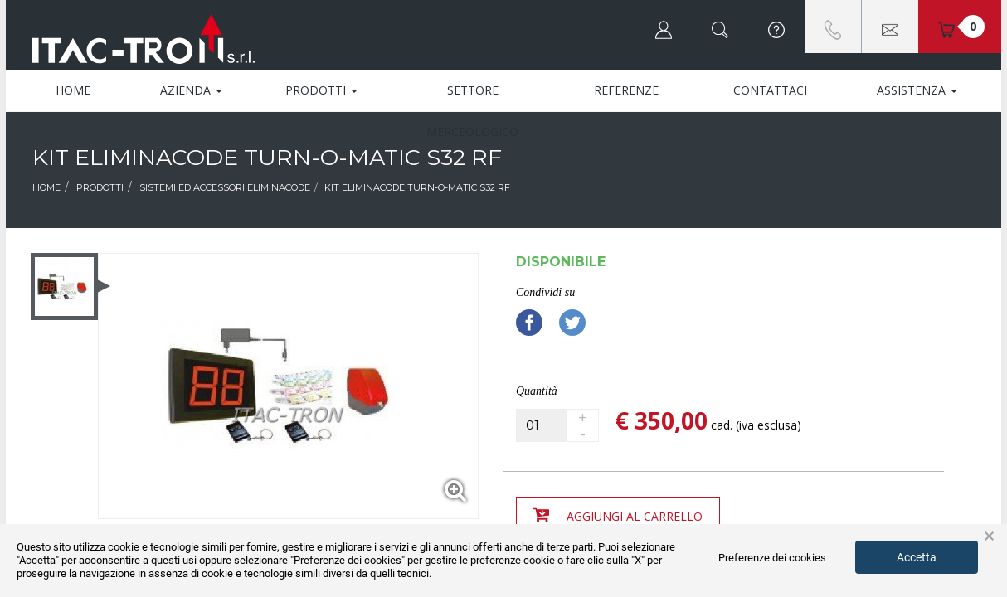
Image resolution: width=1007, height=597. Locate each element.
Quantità (536, 391)
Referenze (626, 90)
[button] (663, 26)
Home (73, 90)
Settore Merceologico (472, 96)
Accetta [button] (916, 557)
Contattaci (770, 90)
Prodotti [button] (321, 90)
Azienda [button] (191, 90)
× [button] (989, 536)
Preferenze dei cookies (772, 557)
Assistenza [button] (917, 90)
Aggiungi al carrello (618, 515)
